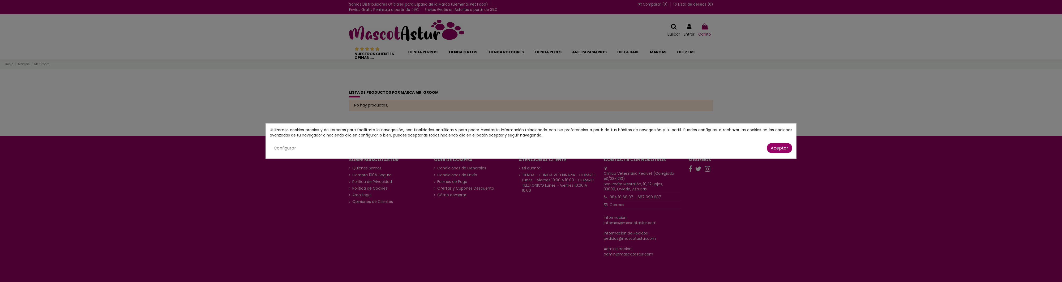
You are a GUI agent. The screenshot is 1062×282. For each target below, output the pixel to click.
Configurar (285, 148)
